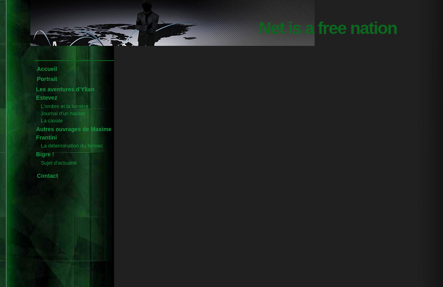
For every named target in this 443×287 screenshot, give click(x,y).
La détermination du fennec (72, 146)
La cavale (52, 121)
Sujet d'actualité (59, 163)
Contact (47, 176)
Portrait (47, 79)
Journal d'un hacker (63, 113)
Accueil (47, 69)
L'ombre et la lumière (65, 106)
